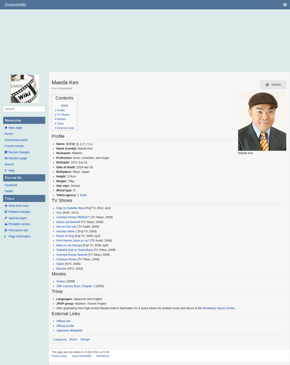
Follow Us (13, 178)
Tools (9, 199)
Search (9, 164)
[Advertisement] (145, 40)
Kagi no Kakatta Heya (70, 208)
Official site (63, 321)
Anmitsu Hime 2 (66, 231)
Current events (14, 146)
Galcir (60, 263)
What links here (19, 205)
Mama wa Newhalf (68, 222)
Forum (9, 133)
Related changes (19, 211)
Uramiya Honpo (66, 259)
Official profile (65, 326)
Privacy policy (59, 356)
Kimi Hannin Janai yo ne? (72, 240)
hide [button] (64, 105)
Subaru (61, 281)
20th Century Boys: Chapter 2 (75, 286)
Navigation (13, 120)
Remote (61, 268)
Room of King (65, 236)
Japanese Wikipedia (69, 330)
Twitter (9, 191)
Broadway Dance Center (219, 308)
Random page (18, 158)
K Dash (82, 195)
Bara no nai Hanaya (69, 245)
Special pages (18, 218)
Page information (20, 236)
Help (12, 170)
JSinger (85, 339)
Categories (60, 339)
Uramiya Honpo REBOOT (73, 217)
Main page (15, 127)
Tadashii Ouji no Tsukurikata (74, 250)
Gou (59, 212)
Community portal (16, 140)
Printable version (19, 224)
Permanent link (18, 230)
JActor (73, 339)
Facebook (11, 185)
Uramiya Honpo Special (71, 254)
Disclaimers (103, 356)
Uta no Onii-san (66, 226)
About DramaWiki (81, 356)
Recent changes (19, 152)
